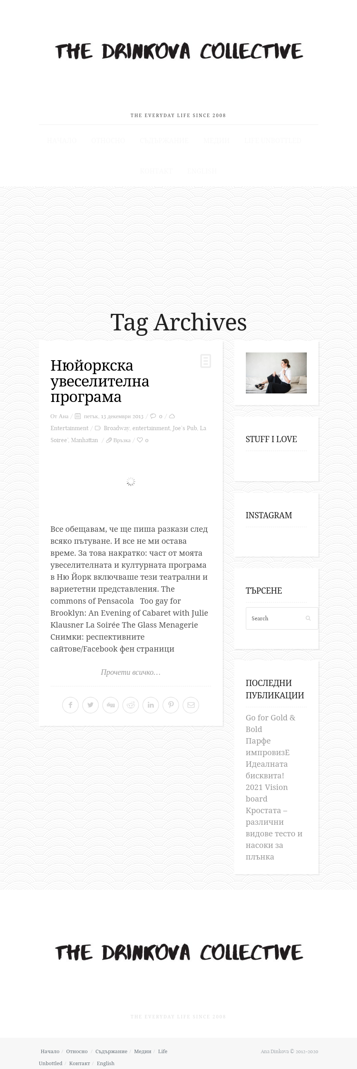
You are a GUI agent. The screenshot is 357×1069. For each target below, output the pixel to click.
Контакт (159, 167)
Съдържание (165, 135)
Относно (114, 135)
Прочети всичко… (131, 668)
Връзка (122, 435)
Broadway (116, 423)
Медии (212, 135)
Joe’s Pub (185, 423)
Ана (64, 411)
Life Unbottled (262, 135)
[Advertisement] (178, 241)
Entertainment (69, 423)
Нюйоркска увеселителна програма (102, 377)
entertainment (151, 423)
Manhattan (84, 435)
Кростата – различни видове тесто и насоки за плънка (274, 830)
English (199, 167)
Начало (74, 135)
